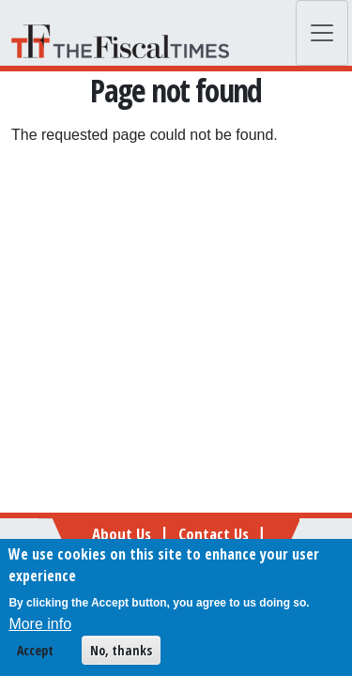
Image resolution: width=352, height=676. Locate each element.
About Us (121, 534)
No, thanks (121, 654)
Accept (35, 654)
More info (39, 628)
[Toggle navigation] (322, 33)
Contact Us (213, 534)
